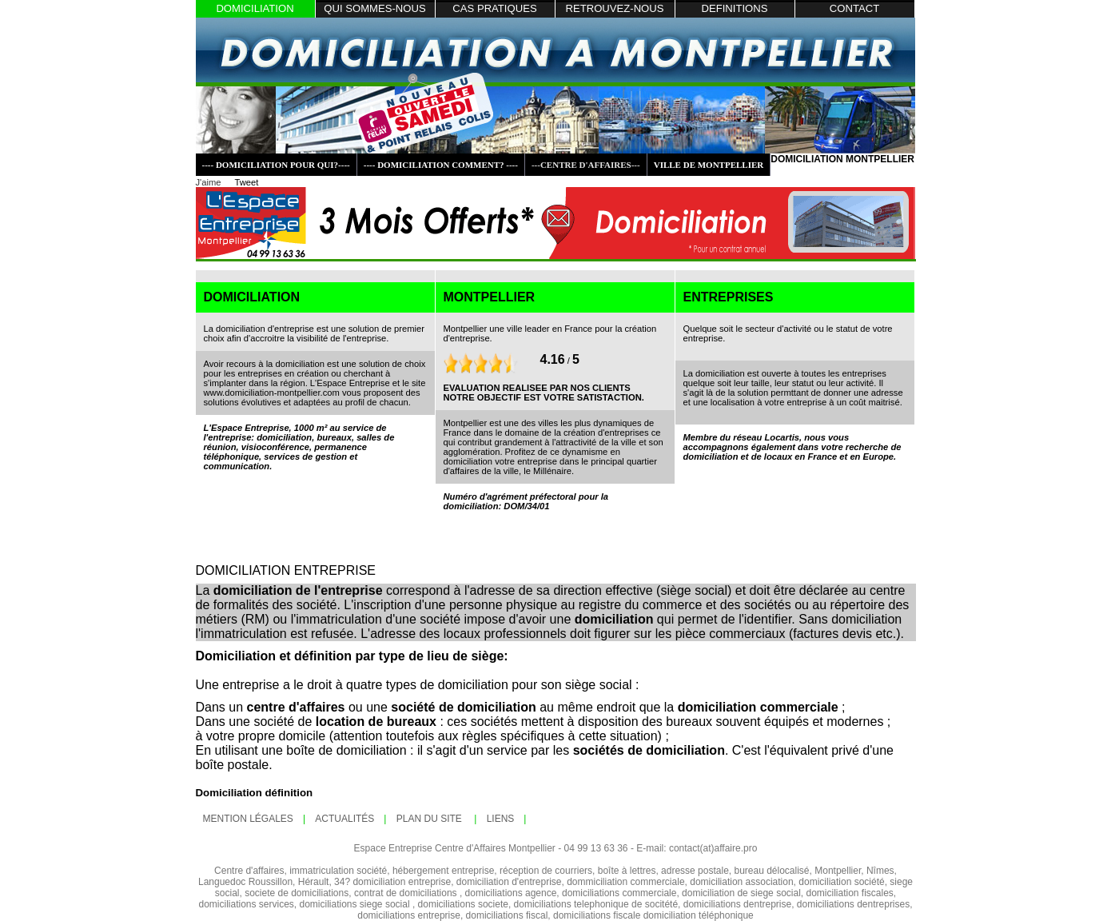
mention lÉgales (248, 818)
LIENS (501, 818)
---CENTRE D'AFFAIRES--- (586, 164)
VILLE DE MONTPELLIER (709, 164)
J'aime (208, 182)
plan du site (430, 818)
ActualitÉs (344, 818)
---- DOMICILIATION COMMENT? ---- (441, 164)
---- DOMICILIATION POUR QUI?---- (276, 164)
